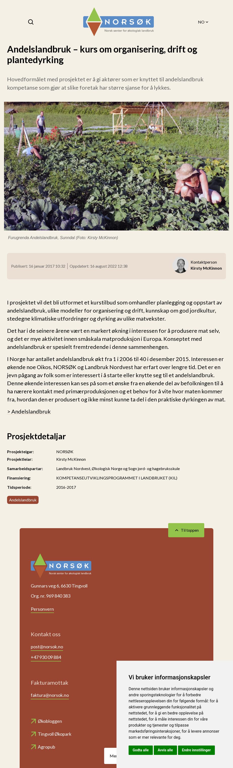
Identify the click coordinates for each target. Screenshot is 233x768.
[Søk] (31, 22)
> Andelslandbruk (29, 411)
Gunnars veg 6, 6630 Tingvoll (59, 585)
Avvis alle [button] (165, 750)
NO (203, 21)
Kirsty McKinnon (71, 459)
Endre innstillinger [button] (196, 750)
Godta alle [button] (141, 750)
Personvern (42, 609)
